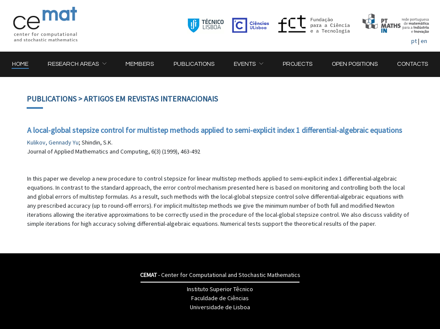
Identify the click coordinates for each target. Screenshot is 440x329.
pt (414, 41)
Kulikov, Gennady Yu (53, 142)
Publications (51, 99)
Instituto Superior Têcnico (220, 289)
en (424, 41)
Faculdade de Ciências (220, 298)
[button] (77, 64)
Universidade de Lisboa (220, 307)
